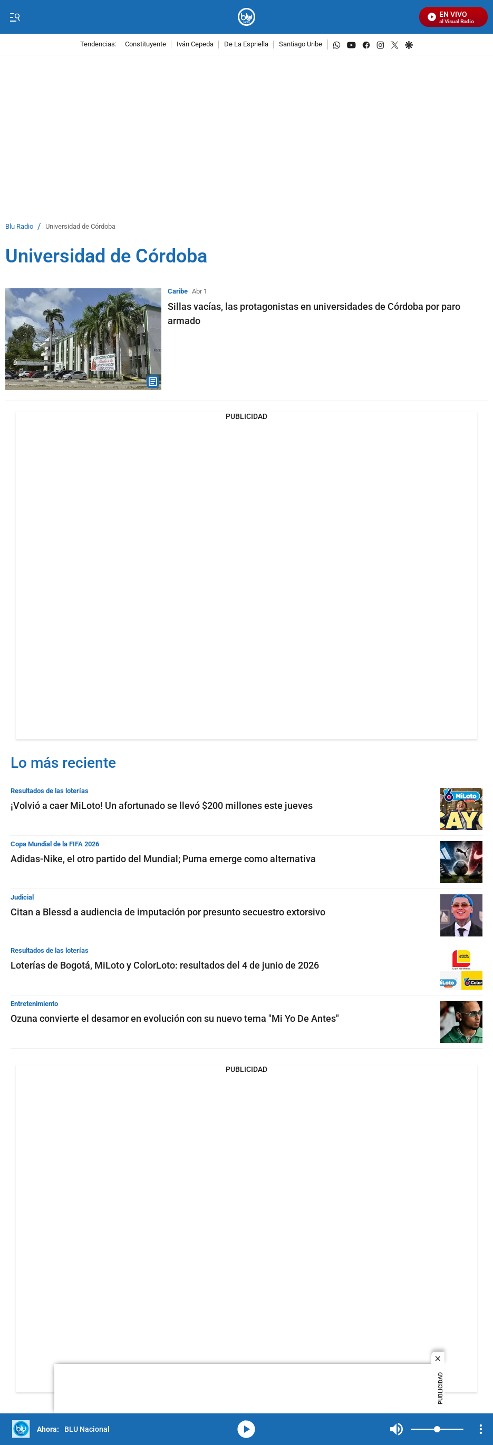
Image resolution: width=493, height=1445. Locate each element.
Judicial (22, 897)
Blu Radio (19, 226)
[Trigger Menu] (14, 17)
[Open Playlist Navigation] (480, 1429)
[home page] (246, 17)
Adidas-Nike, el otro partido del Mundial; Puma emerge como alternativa (163, 858)
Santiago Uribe (300, 44)
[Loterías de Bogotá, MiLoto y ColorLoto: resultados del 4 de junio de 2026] (461, 969)
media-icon (246, 1429)
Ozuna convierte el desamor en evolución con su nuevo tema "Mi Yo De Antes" (175, 1018)
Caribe (178, 291)
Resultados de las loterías (50, 791)
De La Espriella (246, 44)
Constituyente (145, 44)
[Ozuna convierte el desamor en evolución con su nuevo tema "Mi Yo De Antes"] (461, 1022)
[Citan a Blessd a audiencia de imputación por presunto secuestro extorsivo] (461, 915)
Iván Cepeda (195, 44)
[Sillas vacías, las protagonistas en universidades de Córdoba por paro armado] (83, 339)
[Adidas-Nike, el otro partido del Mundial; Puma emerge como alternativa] (461, 862)
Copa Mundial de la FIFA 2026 (55, 844)
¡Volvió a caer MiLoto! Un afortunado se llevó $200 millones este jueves (162, 805)
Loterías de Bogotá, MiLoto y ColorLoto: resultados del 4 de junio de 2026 (165, 965)
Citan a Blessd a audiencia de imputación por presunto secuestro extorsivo (168, 911)
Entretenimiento (34, 1004)
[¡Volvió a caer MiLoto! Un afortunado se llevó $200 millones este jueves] (461, 809)
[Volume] (437, 1429)
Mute (396, 1429)
